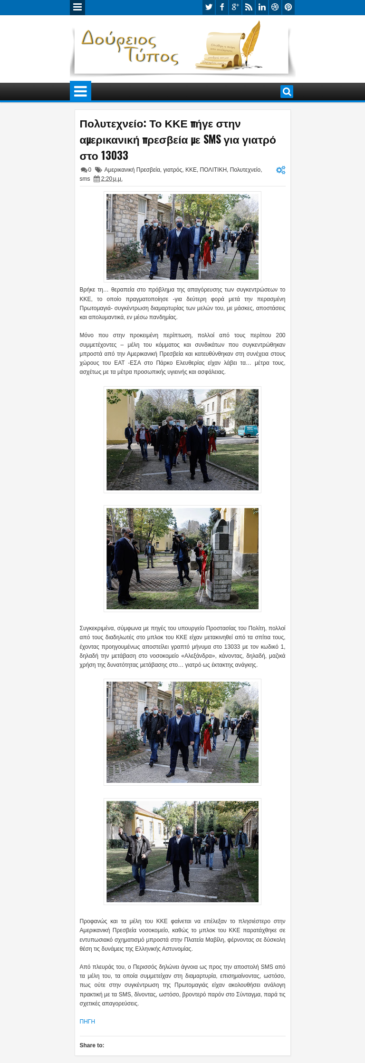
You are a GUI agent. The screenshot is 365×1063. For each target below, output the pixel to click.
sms (85, 179)
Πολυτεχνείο (245, 169)
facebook (222, 7)
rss (248, 7)
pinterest (288, 7)
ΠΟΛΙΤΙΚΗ (213, 169)
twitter (208, 7)
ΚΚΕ (191, 169)
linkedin (262, 7)
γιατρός (172, 169)
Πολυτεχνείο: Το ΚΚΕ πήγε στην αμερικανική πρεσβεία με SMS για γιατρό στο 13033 (178, 139)
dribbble (275, 7)
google (235, 7)
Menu (77, 7)
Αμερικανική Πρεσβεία (132, 169)
